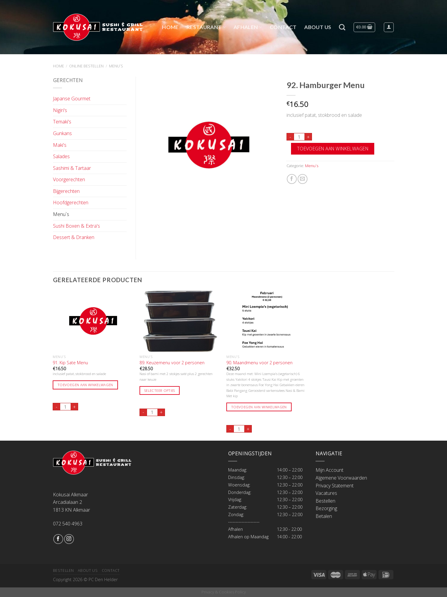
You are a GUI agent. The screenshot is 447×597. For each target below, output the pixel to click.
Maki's (59, 145)
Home (170, 27)
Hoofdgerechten (70, 202)
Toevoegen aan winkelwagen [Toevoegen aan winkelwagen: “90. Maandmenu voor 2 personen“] (259, 407)
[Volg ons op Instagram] (69, 539)
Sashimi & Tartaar (72, 168)
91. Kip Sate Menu (70, 362)
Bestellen (325, 501)
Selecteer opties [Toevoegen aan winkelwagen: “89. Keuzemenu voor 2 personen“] (159, 390)
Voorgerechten (69, 179)
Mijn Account (329, 470)
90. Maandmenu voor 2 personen (259, 362)
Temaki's (62, 121)
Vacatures (326, 493)
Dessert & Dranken (73, 237)
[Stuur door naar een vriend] (302, 179)
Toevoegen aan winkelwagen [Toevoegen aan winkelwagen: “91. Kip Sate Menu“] (85, 385)
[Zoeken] (342, 27)
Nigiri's (60, 110)
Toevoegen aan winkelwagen (333, 148)
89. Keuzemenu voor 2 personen (172, 362)
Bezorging (326, 508)
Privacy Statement (335, 485)
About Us (317, 27)
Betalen (324, 516)
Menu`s (116, 66)
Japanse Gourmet (71, 98)
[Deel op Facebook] (292, 179)
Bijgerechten (66, 191)
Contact (283, 27)
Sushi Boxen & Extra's (76, 226)
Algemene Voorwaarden (341, 477)
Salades (61, 156)
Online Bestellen (86, 66)
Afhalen (248, 27)
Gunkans (62, 133)
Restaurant (206, 27)
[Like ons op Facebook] (58, 539)
